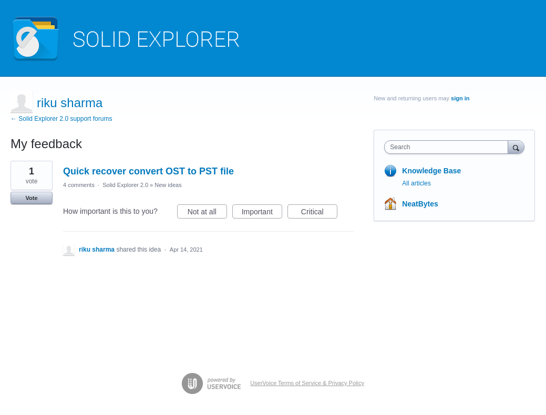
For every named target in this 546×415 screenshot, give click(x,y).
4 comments (79, 185)
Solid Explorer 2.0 (125, 185)
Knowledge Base (431, 171)
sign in (460, 98)
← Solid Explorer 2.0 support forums (61, 118)
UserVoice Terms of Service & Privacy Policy (307, 383)
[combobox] (448, 147)
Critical (319, 213)
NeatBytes (420, 204)
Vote (31, 198)
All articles (416, 183)
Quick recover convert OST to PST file (148, 171)
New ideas (167, 185)
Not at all (207, 213)
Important (262, 213)
